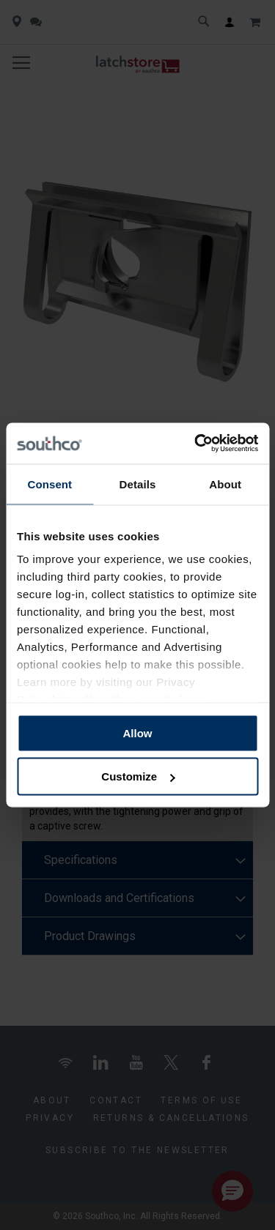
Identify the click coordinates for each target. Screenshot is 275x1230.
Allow (138, 732)
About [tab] (225, 483)
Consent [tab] (49, 483)
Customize (138, 776)
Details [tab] (138, 483)
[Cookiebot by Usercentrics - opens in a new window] (195, 443)
